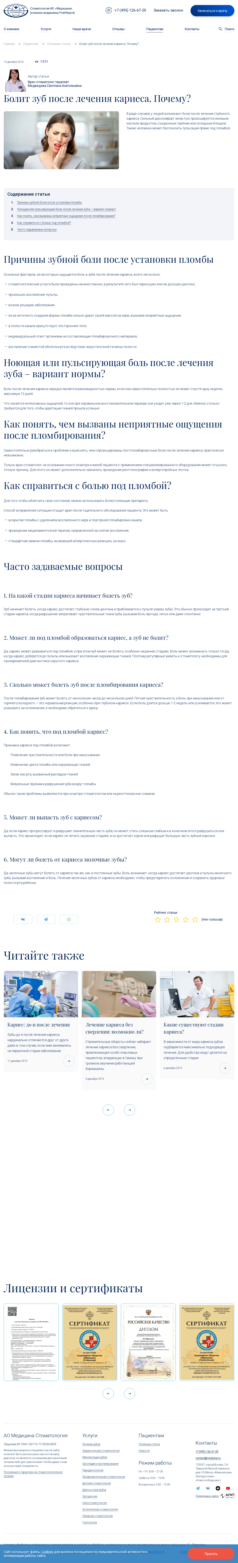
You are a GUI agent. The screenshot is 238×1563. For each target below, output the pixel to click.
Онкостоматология (94, 1502)
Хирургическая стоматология (101, 1450)
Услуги (46, 29)
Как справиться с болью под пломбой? (44, 223)
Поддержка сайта (207, 1496)
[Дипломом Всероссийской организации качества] (148, 1342)
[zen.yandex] (218, 1488)
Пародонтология (92, 1470)
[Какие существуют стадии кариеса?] (197, 994)
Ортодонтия (89, 1496)
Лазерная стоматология (97, 1515)
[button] (129, 1110)
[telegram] (198, 1488)
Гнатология (89, 1522)
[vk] (208, 1488)
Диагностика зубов (94, 1489)
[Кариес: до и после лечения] (41, 994)
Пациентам (154, 29)
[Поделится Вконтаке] (23, 928)
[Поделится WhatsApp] (69, 928)
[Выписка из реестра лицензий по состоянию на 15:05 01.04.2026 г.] (31, 1342)
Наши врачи (82, 29)
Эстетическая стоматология (100, 1509)
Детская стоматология (96, 1483)
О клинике (11, 29)
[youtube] (228, 1488)
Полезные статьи (149, 1444)
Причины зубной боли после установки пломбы (49, 202)
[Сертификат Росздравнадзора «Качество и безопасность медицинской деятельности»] (206, 1342)
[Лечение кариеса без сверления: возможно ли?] (119, 994)
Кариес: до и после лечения (38, 1024)
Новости (144, 1450)
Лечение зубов (91, 1444)
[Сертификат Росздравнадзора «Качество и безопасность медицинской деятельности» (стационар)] (89, 1342)
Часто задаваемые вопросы (37, 229)
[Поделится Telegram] (46, 928)
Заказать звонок (168, 10)
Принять (211, 1554)
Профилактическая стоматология (103, 1476)
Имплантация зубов (94, 1457)
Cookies (47, 1552)
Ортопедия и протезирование (100, 1463)
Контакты (192, 29)
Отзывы (118, 29)
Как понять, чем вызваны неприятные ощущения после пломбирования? (66, 216)
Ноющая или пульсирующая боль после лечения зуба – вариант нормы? (66, 209)
